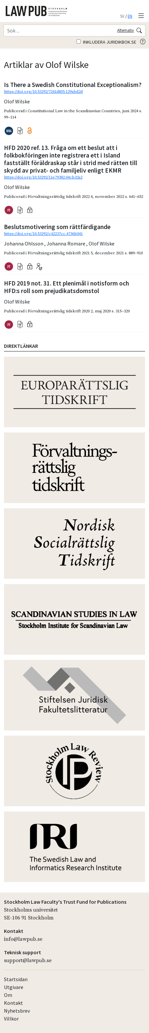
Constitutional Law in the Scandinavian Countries (74, 111)
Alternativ (125, 30)
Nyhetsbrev (17, 1010)
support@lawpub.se (28, 960)
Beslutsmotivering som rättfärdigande (57, 227)
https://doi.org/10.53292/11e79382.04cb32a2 (43, 177)
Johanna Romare (66, 243)
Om (8, 995)
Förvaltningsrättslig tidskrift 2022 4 (60, 196)
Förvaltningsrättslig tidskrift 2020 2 (60, 311)
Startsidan (16, 979)
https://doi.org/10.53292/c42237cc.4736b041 (43, 233)
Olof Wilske (17, 101)
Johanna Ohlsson (24, 243)
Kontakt (13, 1003)
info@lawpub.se (23, 939)
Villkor (11, 1018)
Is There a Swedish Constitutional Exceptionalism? (72, 85)
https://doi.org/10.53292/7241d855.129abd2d (43, 91)
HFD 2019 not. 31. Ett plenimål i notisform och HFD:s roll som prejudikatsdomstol (66, 287)
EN (130, 16)
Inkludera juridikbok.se (106, 42)
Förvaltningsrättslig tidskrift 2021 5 (60, 253)
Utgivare (13, 987)
